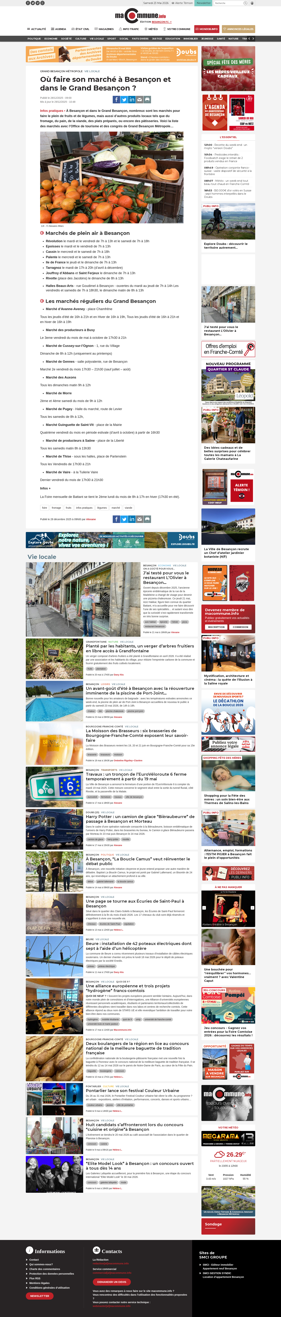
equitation (129, 924)
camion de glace (95, 839)
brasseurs (105, 754)
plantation (101, 669)
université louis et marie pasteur (103, 1024)
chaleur (91, 711)
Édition (145, 21)
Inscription (216, 627)
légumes (102, 507)
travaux (118, 797)
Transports (109, 770)
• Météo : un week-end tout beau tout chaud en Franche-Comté (226, 182)
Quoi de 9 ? (123, 981)
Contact (34, 1259)
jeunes (110, 1105)
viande (128, 507)
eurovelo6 (92, 797)
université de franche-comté (158, 1019)
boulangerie (105, 1071)
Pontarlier (93, 1086)
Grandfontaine (96, 641)
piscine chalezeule (114, 711)
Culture (108, 1086)
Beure (90, 939)
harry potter (112, 839)
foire (44, 507)
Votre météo (228, 1127)
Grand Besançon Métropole (61, 71)
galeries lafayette (109, 1182)
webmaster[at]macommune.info (112, 1306)
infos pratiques (84, 507)
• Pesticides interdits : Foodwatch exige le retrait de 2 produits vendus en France (223, 158)
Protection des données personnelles (51, 1273)
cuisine (104, 1144)
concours (119, 1071)
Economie (164, 565)
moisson (118, 754)
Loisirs (105, 684)
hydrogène (93, 1019)
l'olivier (175, 622)
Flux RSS (34, 1278)
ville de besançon (134, 797)
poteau (91, 966)
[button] (245, 3)
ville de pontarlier (125, 1105)
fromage (56, 507)
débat (90, 881)
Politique (107, 854)
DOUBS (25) (92, 812)
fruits (68, 507)
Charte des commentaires (44, 1269)
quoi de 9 (127, 1019)
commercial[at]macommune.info (112, 1272)
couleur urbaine (95, 1105)
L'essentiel (228, 137)
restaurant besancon (155, 626)
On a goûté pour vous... (159, 568)
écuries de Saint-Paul (110, 924)
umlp (138, 1019)
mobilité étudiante (110, 1019)
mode (123, 1182)
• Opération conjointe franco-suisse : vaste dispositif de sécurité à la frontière (228, 171)
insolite (126, 839)
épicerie (164, 622)
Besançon (149, 565)
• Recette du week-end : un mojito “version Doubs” (225, 146)
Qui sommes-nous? (41, 1264)
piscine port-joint (135, 711)
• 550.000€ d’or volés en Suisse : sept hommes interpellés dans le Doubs (227, 194)
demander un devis (111, 1282)
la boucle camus (125, 881)
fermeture (105, 797)
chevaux (92, 924)
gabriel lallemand (105, 881)
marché (116, 507)
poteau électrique (106, 966)
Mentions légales (39, 1283)
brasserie (92, 754)
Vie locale (92, 71)
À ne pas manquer (228, 887)
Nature (113, 641)
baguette (92, 1071)
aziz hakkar (150, 622)
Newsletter (39, 1296)
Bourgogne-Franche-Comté (104, 726)
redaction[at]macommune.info (111, 1263)
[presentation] (171, 218)
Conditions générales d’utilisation (49, 1287)
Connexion (240, 627)
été (100, 711)
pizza (184, 622)
